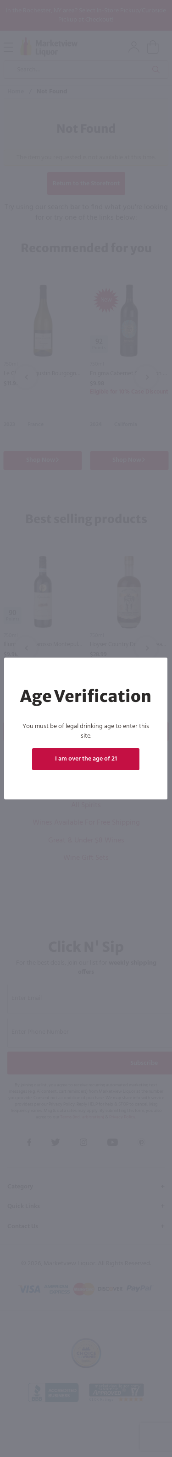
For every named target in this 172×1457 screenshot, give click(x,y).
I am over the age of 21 (86, 759)
